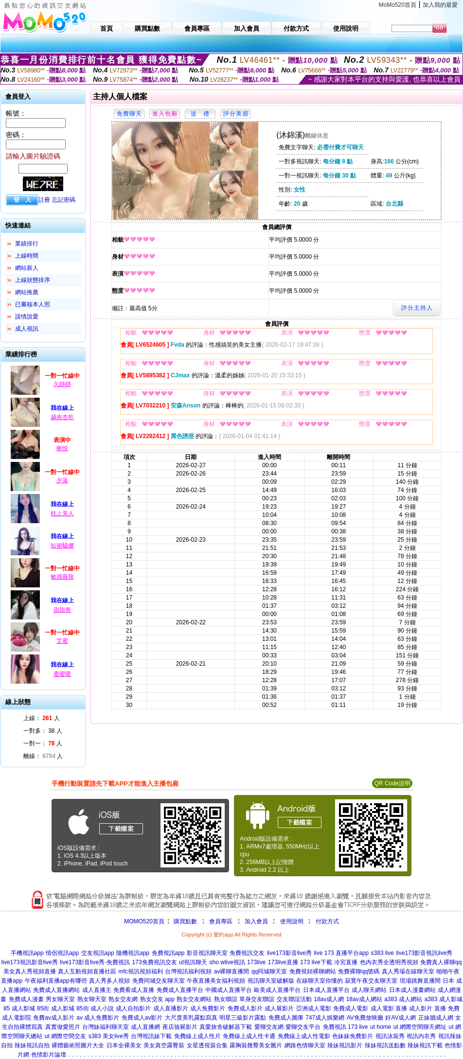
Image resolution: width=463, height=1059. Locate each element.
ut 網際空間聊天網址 (419, 1027)
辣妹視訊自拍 (32, 1045)
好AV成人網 (400, 1017)
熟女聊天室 (92, 999)
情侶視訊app (62, 953)
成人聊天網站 (369, 990)
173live (256, 962)
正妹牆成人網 (435, 1017)
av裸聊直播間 (231, 971)
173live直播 (283, 962)
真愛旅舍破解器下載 (225, 1027)
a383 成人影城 (444, 999)
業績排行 (26, 243)
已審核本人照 (32, 304)
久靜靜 (62, 384)
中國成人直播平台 (228, 990)
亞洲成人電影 (313, 1008)
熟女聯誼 (225, 999)
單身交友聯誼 (256, 999)
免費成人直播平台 (180, 990)
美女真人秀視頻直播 (29, 971)
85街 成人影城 (55, 1008)
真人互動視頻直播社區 (87, 971)
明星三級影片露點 (242, 1017)
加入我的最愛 (440, 4)
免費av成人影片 (53, 1017)
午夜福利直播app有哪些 (56, 980)
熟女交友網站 (194, 999)
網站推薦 (26, 292)
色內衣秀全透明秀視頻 (389, 962)
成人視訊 (26, 328)
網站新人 (26, 268)
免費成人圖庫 (285, 1017)
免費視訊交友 (247, 953)
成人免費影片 (207, 1008)
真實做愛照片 (62, 1027)
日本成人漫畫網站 (412, 990)
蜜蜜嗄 (62, 674)
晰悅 (62, 448)
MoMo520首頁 (397, 4)
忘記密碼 (63, 199)
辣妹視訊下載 (425, 1045)
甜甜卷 (62, 609)
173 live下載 (316, 962)
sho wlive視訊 (227, 962)
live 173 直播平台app (341, 953)
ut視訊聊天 (193, 962)
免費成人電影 (350, 1008)
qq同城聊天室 (269, 971)
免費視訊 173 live (345, 1027)
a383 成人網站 (403, 999)
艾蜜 (62, 640)
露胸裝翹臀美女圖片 (256, 1045)
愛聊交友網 (269, 1027)
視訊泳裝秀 (390, 1036)
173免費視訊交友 (154, 962)
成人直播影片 (170, 1008)
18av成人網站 (364, 999)
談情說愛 (26, 316)
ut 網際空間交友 (65, 1036)
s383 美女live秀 (109, 1036)
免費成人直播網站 (56, 990)
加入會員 (256, 921)
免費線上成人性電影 (304, 1036)
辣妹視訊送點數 (385, 1045)
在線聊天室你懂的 (319, 980)
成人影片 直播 (427, 1008)
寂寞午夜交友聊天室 (371, 980)
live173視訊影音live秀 (29, 962)
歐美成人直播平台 (277, 990)
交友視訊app (97, 953)
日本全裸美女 (124, 1045)
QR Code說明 (392, 783)
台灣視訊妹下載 (151, 1036)
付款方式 (327, 921)
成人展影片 (279, 1008)
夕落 (62, 480)
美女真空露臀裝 (163, 1045)
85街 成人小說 (95, 1008)
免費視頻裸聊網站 (312, 971)
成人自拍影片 (133, 1008)
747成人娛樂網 (324, 1017)
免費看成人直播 (133, 990)
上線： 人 (41, 718)
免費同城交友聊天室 (158, 980)
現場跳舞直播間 (420, 980)
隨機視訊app (132, 953)
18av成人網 (329, 999)
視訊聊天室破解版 (271, 980)
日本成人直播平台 (326, 990)
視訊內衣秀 (421, 1036)
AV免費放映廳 (365, 1017)
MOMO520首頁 (144, 921)
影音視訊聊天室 (207, 953)
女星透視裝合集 (207, 1045)
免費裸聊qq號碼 (358, 971)
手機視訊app (27, 953)
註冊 (44, 199)
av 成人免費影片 (97, 1017)
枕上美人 (62, 513)
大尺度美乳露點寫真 (191, 1017)
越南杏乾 (62, 417)
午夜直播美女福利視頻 (216, 980)
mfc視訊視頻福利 (140, 971)
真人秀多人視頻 (109, 980)
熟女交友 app (157, 999)
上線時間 (26, 255)
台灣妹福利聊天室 (105, 1027)
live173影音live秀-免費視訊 (95, 962)
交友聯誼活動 (294, 999)
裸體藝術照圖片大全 (78, 1045)
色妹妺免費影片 (352, 1036)
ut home (380, 1027)
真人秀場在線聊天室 (408, 971)
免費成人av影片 (142, 1017)
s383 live (382, 953)
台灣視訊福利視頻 (188, 971)
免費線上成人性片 (197, 1036)
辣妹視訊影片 (344, 1045)
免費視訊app (168, 953)
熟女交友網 (123, 999)
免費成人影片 (245, 1008)
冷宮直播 (345, 962)
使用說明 (291, 921)
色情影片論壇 (48, 1054)
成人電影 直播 (389, 1008)
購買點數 (184, 921)
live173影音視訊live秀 (424, 953)
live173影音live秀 (289, 953)
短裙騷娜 (62, 545)
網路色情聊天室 (305, 1045)
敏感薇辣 (62, 576)
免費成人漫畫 (26, 999)
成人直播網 (145, 1027)
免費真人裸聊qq (441, 962)
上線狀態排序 (32, 280)
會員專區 (220, 921)
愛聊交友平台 (303, 1027)
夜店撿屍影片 (179, 1027)
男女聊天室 (60, 999)
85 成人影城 (19, 1008)
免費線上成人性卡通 (249, 1036)
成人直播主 (96, 990)
